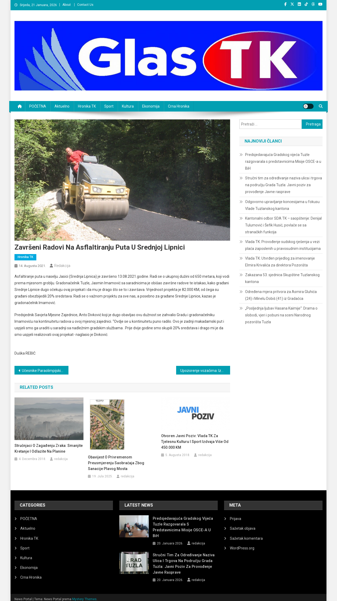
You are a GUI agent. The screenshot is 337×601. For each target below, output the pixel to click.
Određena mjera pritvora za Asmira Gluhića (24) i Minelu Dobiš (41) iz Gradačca (281, 295)
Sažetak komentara (246, 538)
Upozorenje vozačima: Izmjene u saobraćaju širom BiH (205, 370)
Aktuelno (62, 106)
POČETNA (37, 106)
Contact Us (85, 5)
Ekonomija (151, 106)
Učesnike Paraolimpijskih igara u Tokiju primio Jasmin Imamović (45, 370)
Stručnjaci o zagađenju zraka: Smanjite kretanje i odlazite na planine (48, 448)
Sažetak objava (242, 528)
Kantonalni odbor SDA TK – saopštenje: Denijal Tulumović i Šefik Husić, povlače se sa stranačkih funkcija (283, 225)
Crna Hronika (178, 106)
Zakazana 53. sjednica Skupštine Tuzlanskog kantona (282, 278)
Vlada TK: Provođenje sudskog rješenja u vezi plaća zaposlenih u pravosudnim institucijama (283, 245)
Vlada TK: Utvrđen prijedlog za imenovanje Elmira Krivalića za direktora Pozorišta (280, 261)
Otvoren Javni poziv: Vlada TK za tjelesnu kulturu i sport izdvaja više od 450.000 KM (195, 442)
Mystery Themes (84, 595)
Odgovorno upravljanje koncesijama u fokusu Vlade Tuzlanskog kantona (282, 205)
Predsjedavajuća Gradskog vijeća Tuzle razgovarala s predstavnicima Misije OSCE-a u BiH (283, 161)
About (66, 5)
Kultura (128, 106)
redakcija (62, 266)
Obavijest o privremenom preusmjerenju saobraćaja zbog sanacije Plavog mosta (116, 463)
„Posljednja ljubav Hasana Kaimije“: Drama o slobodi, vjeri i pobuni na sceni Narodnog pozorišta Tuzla (281, 315)
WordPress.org (242, 548)
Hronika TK (87, 106)
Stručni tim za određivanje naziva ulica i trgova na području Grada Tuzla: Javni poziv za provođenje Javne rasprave (283, 185)
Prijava (235, 519)
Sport (108, 106)
